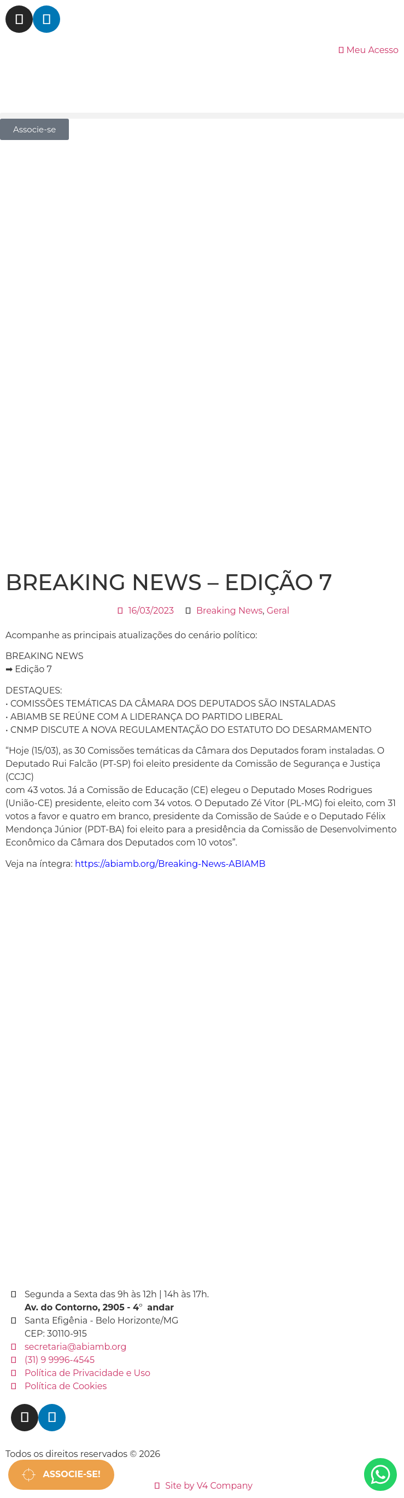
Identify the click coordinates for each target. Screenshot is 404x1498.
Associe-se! (61, 1475)
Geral (278, 610)
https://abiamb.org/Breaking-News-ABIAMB (170, 864)
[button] (202, 116)
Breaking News (229, 610)
